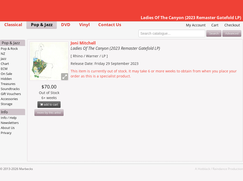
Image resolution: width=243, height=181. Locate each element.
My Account (196, 25)
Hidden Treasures (8, 81)
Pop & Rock (9, 48)
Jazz (3, 58)
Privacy (6, 132)
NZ (3, 53)
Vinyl (84, 24)
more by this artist (49, 112)
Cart (214, 25)
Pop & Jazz (42, 24)
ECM (4, 68)
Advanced (231, 33)
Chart (5, 63)
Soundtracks (10, 88)
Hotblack (204, 169)
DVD (65, 24)
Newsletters (10, 122)
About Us (8, 127)
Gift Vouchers (11, 94)
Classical (13, 24)
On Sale (6, 73)
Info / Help (9, 117)
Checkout (232, 25)
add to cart (49, 104)
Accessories (9, 99)
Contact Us (109, 24)
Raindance (220, 169)
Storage (6, 104)
